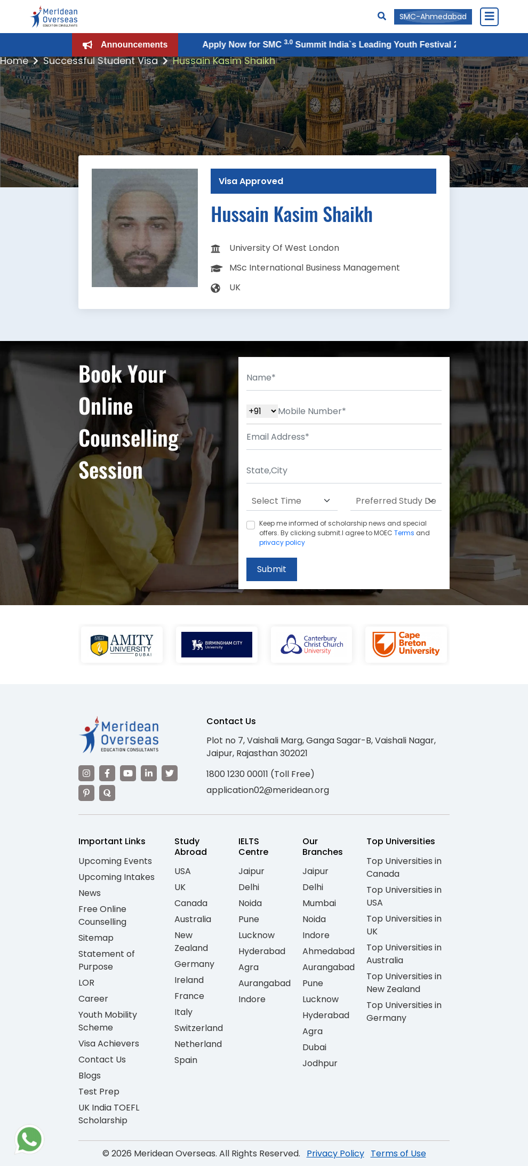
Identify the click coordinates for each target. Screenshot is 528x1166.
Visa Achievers (108, 1043)
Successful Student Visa (100, 60)
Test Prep (98, 1091)
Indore (252, 999)
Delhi (248, 887)
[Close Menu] (489, 17)
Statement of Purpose (106, 960)
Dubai (314, 1047)
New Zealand (191, 941)
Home (14, 60)
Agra (248, 967)
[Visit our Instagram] (86, 773)
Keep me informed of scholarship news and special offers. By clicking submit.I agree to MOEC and (344, 533)
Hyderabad (261, 951)
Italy (183, 1012)
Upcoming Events (115, 861)
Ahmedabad (328, 951)
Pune (248, 919)
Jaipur (251, 871)
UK (180, 887)
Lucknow (256, 935)
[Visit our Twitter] (170, 773)
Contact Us (102, 1059)
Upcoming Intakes (116, 877)
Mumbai (319, 903)
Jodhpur (320, 1063)
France (189, 996)
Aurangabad (264, 983)
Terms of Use (398, 1153)
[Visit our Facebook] (107, 773)
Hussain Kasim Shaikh (224, 60)
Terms (404, 532)
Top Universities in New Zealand (404, 982)
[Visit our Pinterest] (86, 793)
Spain (185, 1060)
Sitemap (96, 938)
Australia (192, 919)
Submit (271, 569)
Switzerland (198, 1028)
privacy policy (282, 542)
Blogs (89, 1075)
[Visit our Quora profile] (107, 793)
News (89, 893)
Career (93, 999)
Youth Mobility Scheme (107, 1021)
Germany (194, 964)
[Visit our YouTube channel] (128, 773)
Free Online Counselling (102, 915)
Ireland (189, 980)
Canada (190, 903)
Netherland (198, 1044)
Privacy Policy (335, 1153)
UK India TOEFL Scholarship (108, 1114)
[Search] (382, 16)
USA (182, 871)
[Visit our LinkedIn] (149, 773)
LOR (86, 983)
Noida (250, 903)
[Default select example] (292, 501)
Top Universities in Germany (404, 1011)
